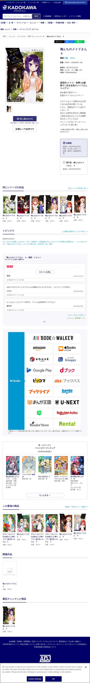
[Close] (86, 667)
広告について (36, 641)
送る (80, 41)
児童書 (51, 23)
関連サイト (47, 2)
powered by (76, 318)
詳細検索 (47, 16)
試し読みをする (25, 119)
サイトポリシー (70, 644)
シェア (70, 41)
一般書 (43, 23)
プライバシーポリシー (55, 644)
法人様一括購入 (74, 641)
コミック (34, 23)
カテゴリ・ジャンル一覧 (16, 2)
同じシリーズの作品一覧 (76, 188)
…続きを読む (35, 272)
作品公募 (57, 2)
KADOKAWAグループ (10, 644)
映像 (16, 29)
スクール (35, 29)
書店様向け (63, 641)
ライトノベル (22, 23)
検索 (36, 16)
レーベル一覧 (34, 2)
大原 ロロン (69, 58)
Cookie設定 (82, 644)
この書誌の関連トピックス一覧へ (73, 231)
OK (53, 679)
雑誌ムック (6, 29)
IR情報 (19, 641)
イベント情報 (75, 16)
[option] (10, 576)
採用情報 (27, 641)
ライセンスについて (50, 641)
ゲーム (22, 29)
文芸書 (4, 23)
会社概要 (12, 641)
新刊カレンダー (60, 16)
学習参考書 (61, 23)
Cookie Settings (34, 679)
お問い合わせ (40, 644)
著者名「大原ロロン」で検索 (75, 507)
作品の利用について (27, 644)
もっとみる (43, 495)
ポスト (60, 41)
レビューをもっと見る (75, 315)
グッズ (28, 29)
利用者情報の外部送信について (45, 647)
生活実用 (72, 23)
